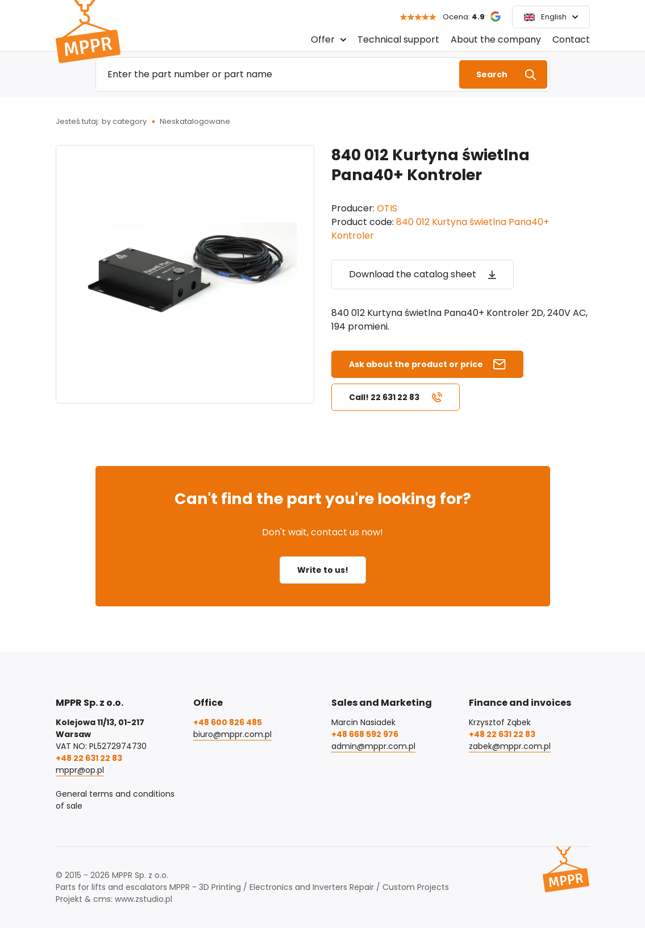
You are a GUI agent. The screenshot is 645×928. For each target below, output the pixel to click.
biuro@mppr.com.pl (232, 734)
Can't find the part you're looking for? (322, 498)
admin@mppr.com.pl (373, 746)
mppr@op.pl (80, 770)
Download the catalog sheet (412, 274)
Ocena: (464, 16)
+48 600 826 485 (227, 722)
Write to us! (322, 570)
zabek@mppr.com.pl (510, 746)
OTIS (387, 208)
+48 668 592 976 (364, 734)
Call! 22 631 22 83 (384, 397)
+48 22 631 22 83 (89, 758)
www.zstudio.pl (143, 899)
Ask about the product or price (416, 364)
